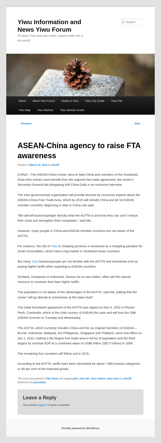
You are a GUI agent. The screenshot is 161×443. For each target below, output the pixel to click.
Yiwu (54, 246)
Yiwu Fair (116, 100)
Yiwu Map (25, 110)
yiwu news (113, 378)
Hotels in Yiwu (70, 100)
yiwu (75, 378)
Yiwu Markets (45, 110)
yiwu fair (84, 378)
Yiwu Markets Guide (72, 110)
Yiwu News (51, 378)
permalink (40, 382)
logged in (43, 405)
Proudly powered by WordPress (80, 428)
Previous (24, 123)
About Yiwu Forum (43, 100)
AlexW (55, 164)
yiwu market (98, 378)
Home (22, 100)
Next (139, 123)
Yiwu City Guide (94, 100)
